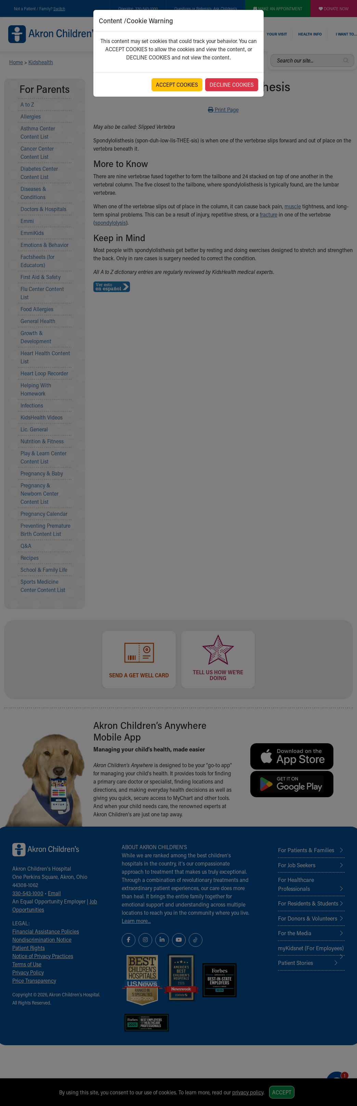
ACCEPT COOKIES (177, 84)
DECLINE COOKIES (232, 84)
